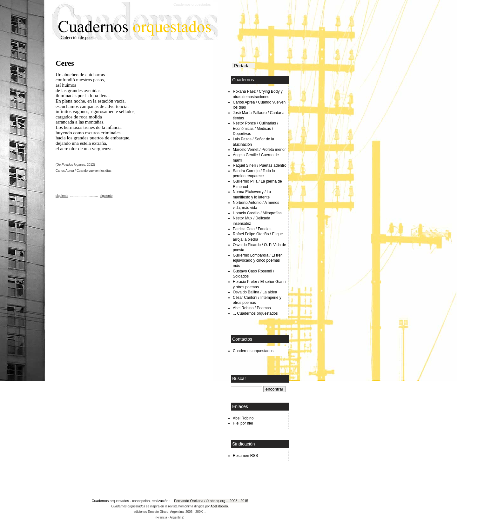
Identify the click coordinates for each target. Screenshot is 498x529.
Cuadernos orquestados (192, 4)
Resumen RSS (245, 455)
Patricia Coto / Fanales (252, 229)
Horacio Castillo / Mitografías (257, 213)
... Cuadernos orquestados (255, 313)
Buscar (239, 378)
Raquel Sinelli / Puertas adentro (259, 165)
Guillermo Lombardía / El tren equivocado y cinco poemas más (258, 260)
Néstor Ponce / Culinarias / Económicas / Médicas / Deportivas (255, 128)
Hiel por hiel (243, 423)
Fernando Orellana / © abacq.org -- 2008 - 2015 (211, 501)
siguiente (62, 196)
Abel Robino (243, 418)
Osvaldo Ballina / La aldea (255, 292)
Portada (243, 65)
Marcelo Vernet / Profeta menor (259, 149)
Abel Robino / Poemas (252, 308)
